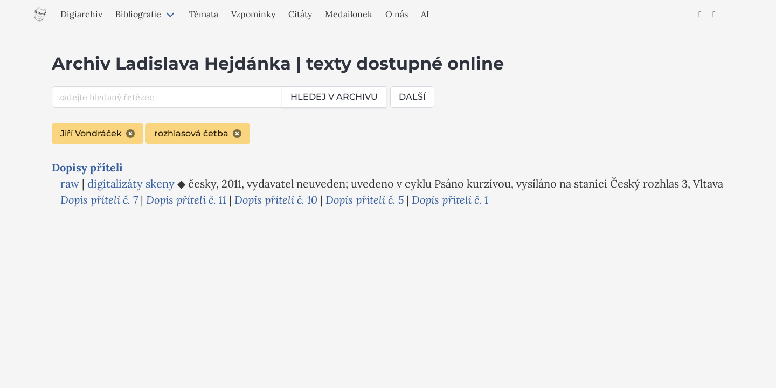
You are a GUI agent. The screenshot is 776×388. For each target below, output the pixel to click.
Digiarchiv (81, 14)
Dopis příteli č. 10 (275, 199)
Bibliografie (138, 14)
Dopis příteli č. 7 (99, 199)
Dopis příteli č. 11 (186, 199)
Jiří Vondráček (97, 133)
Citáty (300, 14)
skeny (160, 183)
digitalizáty (115, 183)
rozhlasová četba (197, 133)
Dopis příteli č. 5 (364, 199)
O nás (396, 14)
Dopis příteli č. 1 (450, 199)
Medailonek (348, 14)
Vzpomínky (253, 14)
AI (425, 14)
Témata (203, 14)
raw (69, 183)
